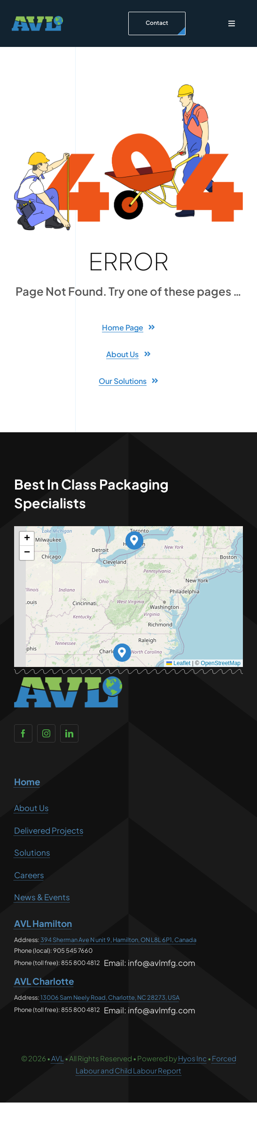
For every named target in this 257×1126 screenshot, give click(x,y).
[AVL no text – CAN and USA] (37, 20)
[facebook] (23, 733)
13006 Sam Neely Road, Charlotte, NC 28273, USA (109, 997)
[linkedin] (69, 733)
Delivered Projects (49, 830)
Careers (29, 875)
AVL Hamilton (43, 923)
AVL (57, 1058)
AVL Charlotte (44, 981)
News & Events (42, 897)
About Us (31, 808)
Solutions (32, 852)
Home (27, 781)
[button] (134, 540)
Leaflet (178, 663)
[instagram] (46, 733)
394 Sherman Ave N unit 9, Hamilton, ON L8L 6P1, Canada (118, 939)
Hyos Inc (192, 1058)
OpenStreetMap (221, 663)
